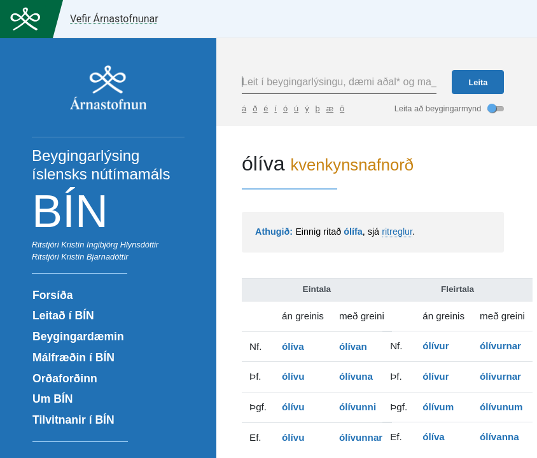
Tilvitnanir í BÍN (73, 419)
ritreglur (397, 231)
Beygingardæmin (78, 336)
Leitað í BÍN (63, 315)
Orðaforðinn (64, 378)
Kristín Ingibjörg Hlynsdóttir (109, 244)
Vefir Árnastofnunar (114, 19)
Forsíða (52, 295)
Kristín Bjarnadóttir (94, 256)
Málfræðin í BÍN (73, 357)
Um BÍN (52, 398)
